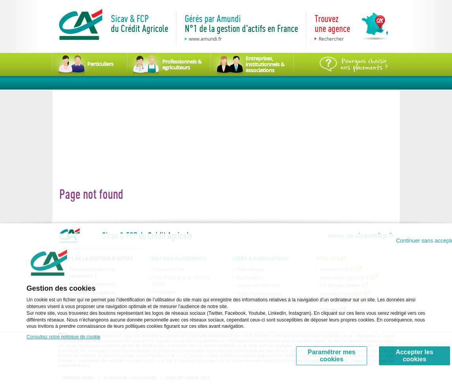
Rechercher (331, 39)
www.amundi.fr (205, 39)
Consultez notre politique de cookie (63, 337)
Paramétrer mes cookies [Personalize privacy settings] (332, 356)
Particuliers (100, 63)
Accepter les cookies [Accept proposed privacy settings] (414, 356)
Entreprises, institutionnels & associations (265, 64)
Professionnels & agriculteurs (182, 64)
